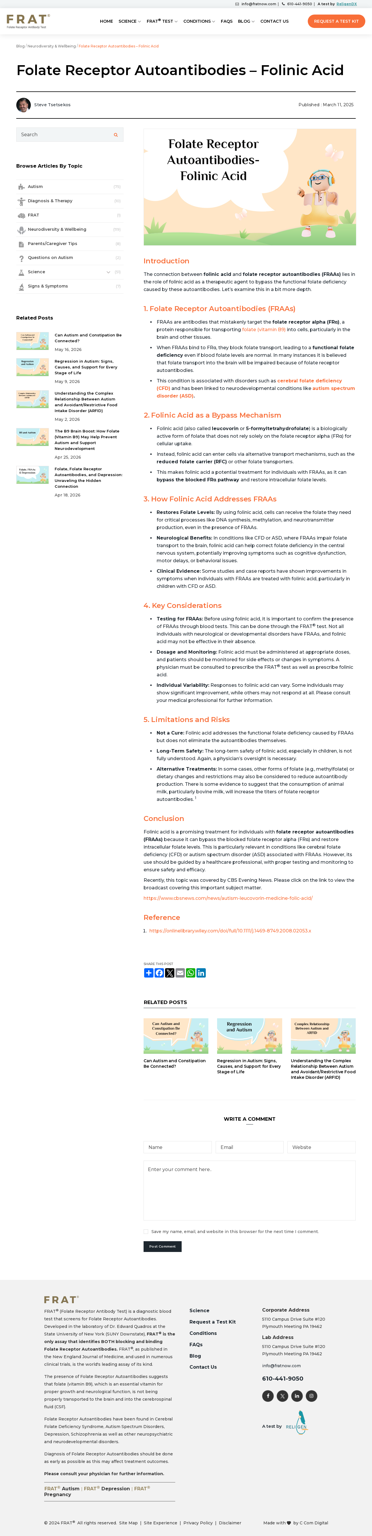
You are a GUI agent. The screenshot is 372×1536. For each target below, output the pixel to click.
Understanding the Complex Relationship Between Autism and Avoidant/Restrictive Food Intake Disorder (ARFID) (323, 1069)
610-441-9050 (299, 4)
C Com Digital (314, 1523)
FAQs (227, 21)
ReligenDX (346, 4)
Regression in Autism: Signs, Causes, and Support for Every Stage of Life (249, 1066)
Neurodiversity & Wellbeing (52, 46)
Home (106, 21)
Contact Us (274, 21)
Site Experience (160, 1523)
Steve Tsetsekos (52, 104)
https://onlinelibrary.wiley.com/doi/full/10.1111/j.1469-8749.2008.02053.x (230, 931)
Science (128, 21)
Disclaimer (230, 1523)
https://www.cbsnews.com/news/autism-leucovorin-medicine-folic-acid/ (228, 898)
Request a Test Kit (336, 21)
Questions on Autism (50, 257)
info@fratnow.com (258, 4)
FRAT (33, 215)
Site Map (128, 1523)
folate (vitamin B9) (264, 329)
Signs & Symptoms (48, 286)
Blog (244, 21)
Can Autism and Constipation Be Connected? (175, 1063)
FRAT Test (160, 21)
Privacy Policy (198, 1523)
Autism (35, 186)
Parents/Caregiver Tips (52, 243)
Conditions (197, 21)
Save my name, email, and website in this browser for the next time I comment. (235, 1231)
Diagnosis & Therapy (50, 200)
